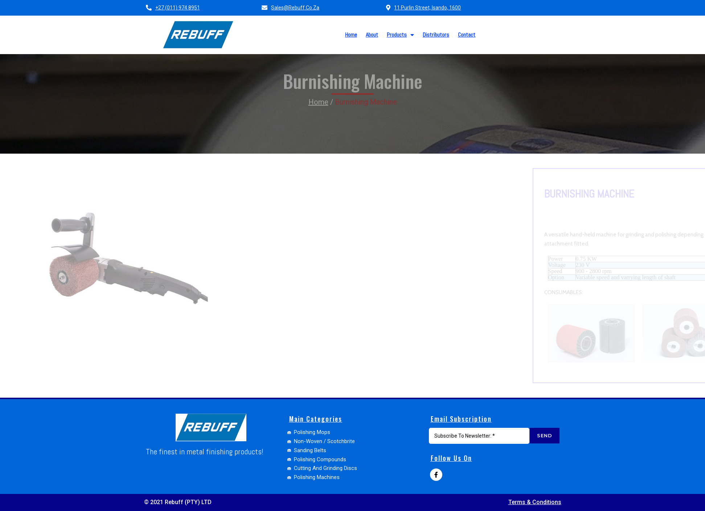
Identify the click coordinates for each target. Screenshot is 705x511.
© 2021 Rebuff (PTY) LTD (178, 502)
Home (318, 91)
